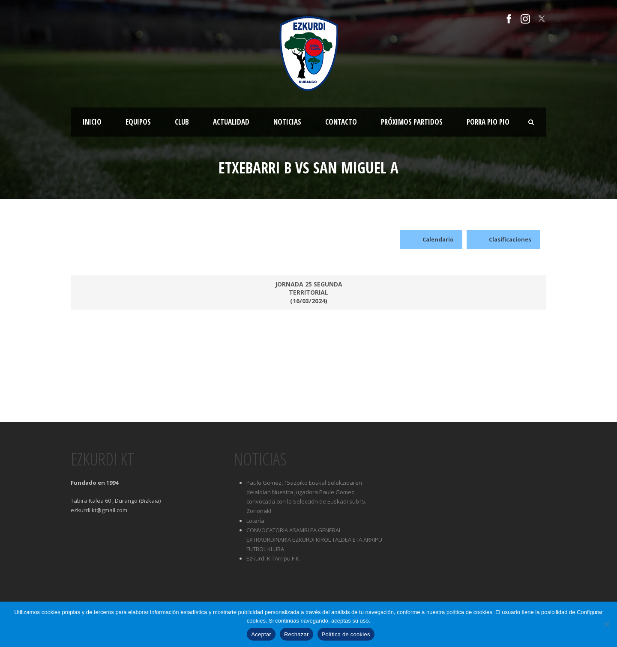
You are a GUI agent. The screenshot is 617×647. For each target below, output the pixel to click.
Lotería (255, 521)
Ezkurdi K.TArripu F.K (272, 558)
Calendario (431, 239)
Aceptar (261, 634)
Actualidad (231, 122)
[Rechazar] (606, 624)
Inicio (92, 122)
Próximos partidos (412, 122)
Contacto (341, 122)
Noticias (287, 122)
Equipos (138, 122)
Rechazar (296, 634)
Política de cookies (346, 634)
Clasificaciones (503, 239)
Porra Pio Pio (488, 122)
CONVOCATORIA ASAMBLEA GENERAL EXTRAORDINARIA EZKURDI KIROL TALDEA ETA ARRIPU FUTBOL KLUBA (314, 539)
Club (182, 122)
